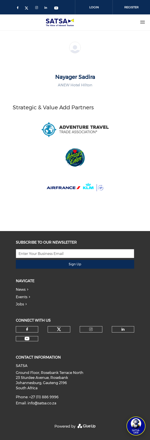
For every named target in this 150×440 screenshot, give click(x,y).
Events (21, 297)
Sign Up (75, 264)
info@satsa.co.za (42, 403)
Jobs (20, 304)
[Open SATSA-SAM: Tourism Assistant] (136, 426)
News (21, 289)
